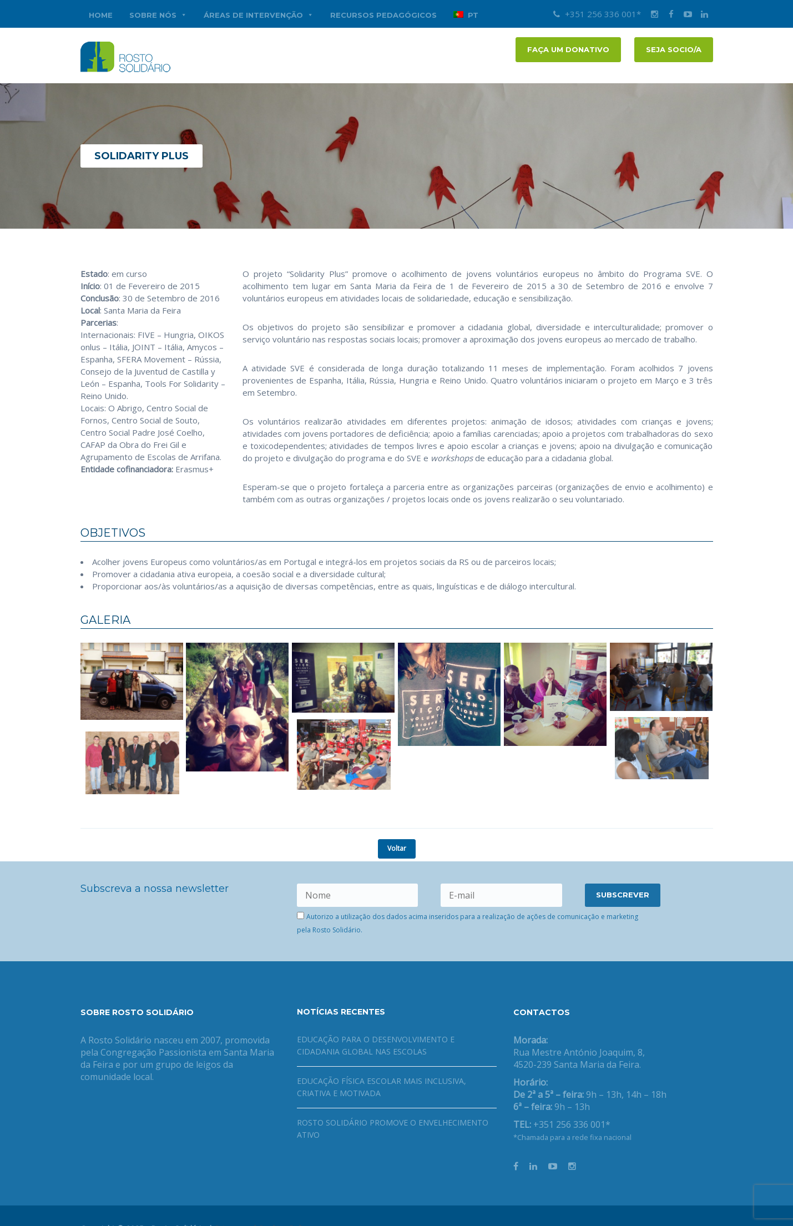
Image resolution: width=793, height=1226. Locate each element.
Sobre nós (158, 15)
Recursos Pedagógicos (383, 15)
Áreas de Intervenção (259, 15)
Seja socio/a (673, 49)
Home (101, 15)
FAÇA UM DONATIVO (568, 49)
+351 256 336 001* (597, 13)
